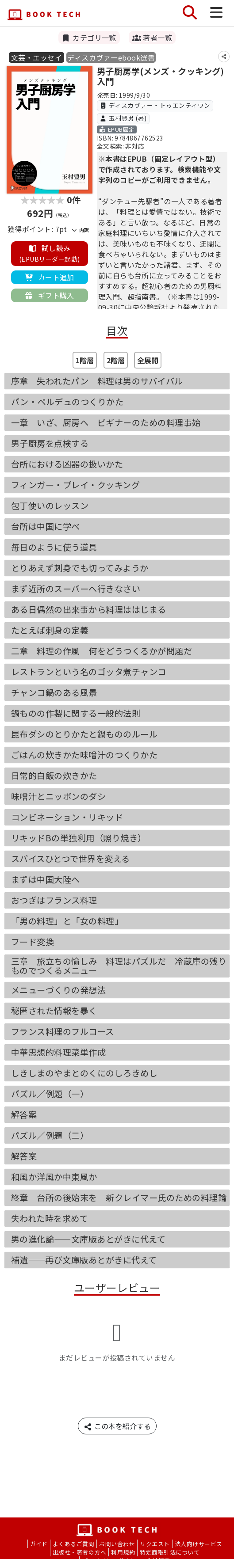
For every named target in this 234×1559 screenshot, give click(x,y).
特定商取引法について (169, 1552)
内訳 (80, 229)
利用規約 (123, 1552)
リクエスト (154, 1544)
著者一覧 (152, 37)
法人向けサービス (198, 1544)
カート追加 (49, 277)
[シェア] (224, 56)
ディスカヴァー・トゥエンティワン (155, 105)
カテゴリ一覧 (89, 37)
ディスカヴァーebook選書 (111, 57)
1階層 (85, 360)
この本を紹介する (117, 1426)
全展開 (147, 360)
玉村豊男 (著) (123, 118)
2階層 (116, 360)
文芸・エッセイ (36, 57)
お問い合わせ (117, 1544)
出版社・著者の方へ (79, 1552)
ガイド (39, 1544)
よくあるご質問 (73, 1544)
